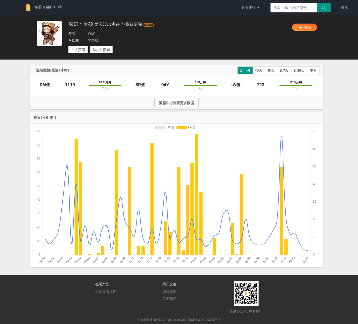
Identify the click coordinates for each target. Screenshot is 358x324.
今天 (258, 70)
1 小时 (245, 70)
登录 (344, 7)
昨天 (271, 70)
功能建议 (169, 292)
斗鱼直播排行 (105, 292)
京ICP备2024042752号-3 (203, 320)
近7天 (284, 70)
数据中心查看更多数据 (176, 103)
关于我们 (169, 299)
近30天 (299, 70)
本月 (313, 70)
